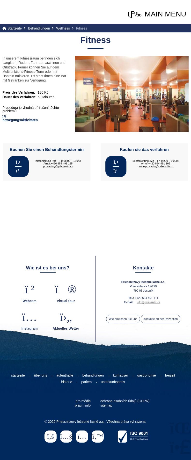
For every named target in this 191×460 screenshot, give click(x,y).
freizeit (170, 375)
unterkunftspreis (113, 382)
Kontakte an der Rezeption (160, 319)
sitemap (106, 405)
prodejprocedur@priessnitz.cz (156, 166)
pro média (83, 401)
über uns (40, 375)
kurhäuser (120, 375)
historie (66, 382)
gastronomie (146, 375)
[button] (156, 14)
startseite (18, 375)
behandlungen (93, 375)
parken (86, 382)
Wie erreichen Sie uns (123, 319)
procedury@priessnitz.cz (58, 166)
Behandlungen (39, 28)
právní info (83, 405)
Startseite (22, 12)
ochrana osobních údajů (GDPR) (124, 401)
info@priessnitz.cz (149, 302)
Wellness (63, 28)
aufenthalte (64, 375)
